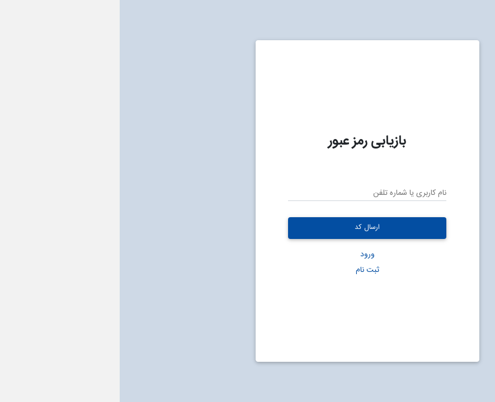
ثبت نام (248, 270)
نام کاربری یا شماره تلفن (290, 193)
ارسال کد (247, 227)
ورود (248, 254)
